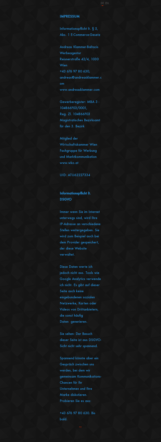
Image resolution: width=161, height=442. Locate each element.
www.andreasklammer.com (80, 89)
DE (102, 2)
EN (107, 3)
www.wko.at (69, 163)
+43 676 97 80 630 (74, 71)
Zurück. (80, 426)
